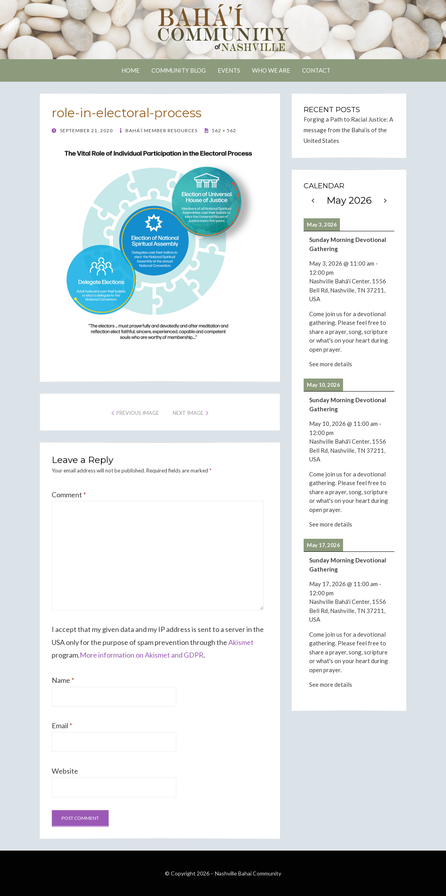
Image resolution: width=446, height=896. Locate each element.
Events (229, 70)
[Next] (385, 201)
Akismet (241, 642)
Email (62, 725)
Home (130, 70)
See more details (330, 363)
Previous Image (137, 413)
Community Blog (178, 70)
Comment (69, 494)
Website (65, 771)
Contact (316, 70)
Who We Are (271, 70)
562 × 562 (223, 130)
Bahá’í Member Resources (161, 130)
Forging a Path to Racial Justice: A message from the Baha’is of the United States (348, 130)
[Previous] (313, 201)
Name (63, 680)
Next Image (188, 413)
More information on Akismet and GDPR (141, 654)
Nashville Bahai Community (248, 873)
